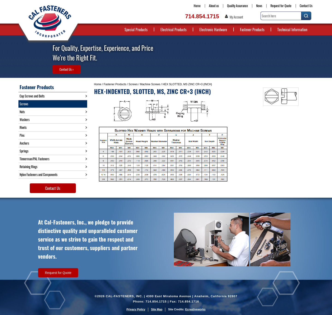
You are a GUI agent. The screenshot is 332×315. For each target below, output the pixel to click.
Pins (22, 135)
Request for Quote (280, 5)
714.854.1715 (202, 16)
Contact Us (306, 5)
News (259, 5)
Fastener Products (252, 29)
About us (214, 5)
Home (197, 5)
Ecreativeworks (195, 309)
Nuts (22, 111)
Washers (25, 119)
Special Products (136, 29)
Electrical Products (173, 29)
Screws (133, 84)
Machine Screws (150, 84)
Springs (24, 150)
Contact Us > (66, 69)
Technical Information (292, 29)
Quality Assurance (237, 5)
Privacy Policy (136, 309)
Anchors (24, 143)
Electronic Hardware (213, 29)
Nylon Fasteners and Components (38, 174)
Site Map (156, 309)
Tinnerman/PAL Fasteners (34, 158)
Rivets (23, 127)
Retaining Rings (28, 166)
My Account (236, 17)
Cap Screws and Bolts (32, 96)
